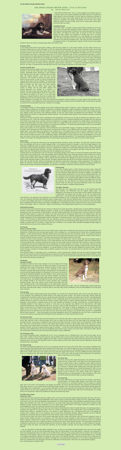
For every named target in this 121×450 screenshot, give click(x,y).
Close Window (61, 444)
